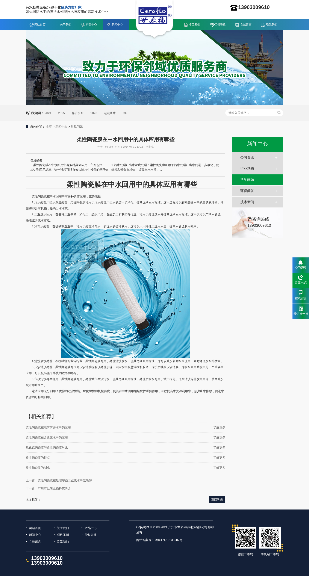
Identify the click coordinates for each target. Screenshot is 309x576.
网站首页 (39, 24)
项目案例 (194, 24)
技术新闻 (247, 202)
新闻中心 (117, 24)
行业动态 (247, 168)
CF (125, 113)
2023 (94, 113)
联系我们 (271, 24)
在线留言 (245, 24)
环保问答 (247, 191)
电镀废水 (110, 113)
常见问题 (77, 126)
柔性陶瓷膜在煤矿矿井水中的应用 (48, 427)
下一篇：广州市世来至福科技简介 (48, 488)
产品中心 (91, 24)
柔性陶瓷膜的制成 (38, 467)
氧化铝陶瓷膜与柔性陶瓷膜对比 (47, 447)
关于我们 (65, 24)
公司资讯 (247, 157)
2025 (61, 113)
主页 (49, 126)
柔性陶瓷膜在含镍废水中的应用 (47, 437)
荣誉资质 (220, 24)
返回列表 (217, 499)
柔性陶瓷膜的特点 (38, 457)
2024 (48, 113)
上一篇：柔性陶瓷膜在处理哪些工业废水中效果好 (59, 480)
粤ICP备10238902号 (169, 540)
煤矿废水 (78, 113)
